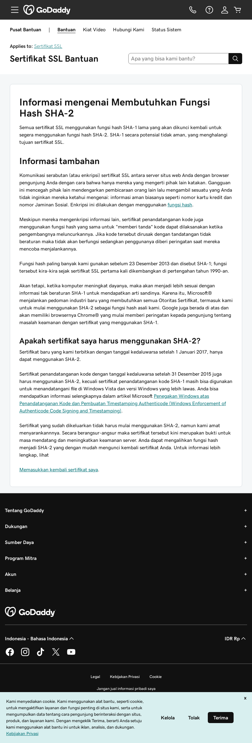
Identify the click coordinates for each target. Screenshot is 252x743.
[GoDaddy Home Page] (30, 612)
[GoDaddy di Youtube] (71, 655)
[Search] (235, 58)
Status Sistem (166, 29)
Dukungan (16, 526)
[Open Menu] (12, 9)
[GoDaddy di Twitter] (56, 655)
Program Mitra (21, 558)
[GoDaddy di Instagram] (25, 655)
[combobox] (178, 58)
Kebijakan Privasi (125, 677)
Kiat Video (94, 29)
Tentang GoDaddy (24, 510)
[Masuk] (225, 10)
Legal (95, 677)
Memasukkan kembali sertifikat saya (58, 469)
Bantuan (66, 29)
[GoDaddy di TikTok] (40, 655)
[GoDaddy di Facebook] (10, 655)
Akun (10, 574)
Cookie (155, 677)
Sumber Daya (19, 542)
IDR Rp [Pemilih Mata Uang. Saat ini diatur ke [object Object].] (236, 638)
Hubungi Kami (128, 29)
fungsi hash (180, 204)
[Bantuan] (208, 10)
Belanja (13, 590)
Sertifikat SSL (48, 46)
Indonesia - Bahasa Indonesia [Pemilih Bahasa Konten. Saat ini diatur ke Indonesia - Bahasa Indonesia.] (40, 638)
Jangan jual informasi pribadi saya (126, 689)
